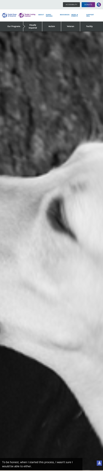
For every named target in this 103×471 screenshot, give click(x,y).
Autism (51, 26)
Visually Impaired (33, 26)
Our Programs (13, 26)
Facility (89, 26)
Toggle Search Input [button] (99, 5)
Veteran (70, 26)
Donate (88, 4)
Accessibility (71, 5)
